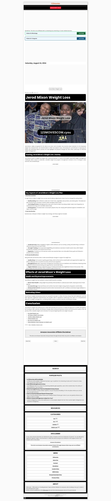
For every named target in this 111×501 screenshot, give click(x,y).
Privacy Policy (55, 477)
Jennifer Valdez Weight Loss (35, 317)
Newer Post (28, 341)
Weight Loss (39, 324)
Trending (33, 324)
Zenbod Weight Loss (33, 318)
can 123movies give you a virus (36, 384)
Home (56, 341)
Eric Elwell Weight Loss (33, 313)
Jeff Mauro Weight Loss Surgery (35, 315)
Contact (55, 463)
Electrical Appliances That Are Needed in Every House (43, 389)
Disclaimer (55, 466)
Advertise (55, 460)
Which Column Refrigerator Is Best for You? (40, 398)
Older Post (83, 341)
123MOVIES (58, 494)
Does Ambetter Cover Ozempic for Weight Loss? (40, 322)
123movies (55, 457)
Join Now (81, 33)
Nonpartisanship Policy (55, 475)
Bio (54, 418)
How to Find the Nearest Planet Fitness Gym (40, 393)
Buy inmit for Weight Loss (34, 320)
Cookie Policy (55, 469)
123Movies (56, 495)
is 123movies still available (35, 379)
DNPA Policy (55, 472)
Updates (55, 424)
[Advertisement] (55, 20)
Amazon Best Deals (55, 7)
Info (30, 324)
